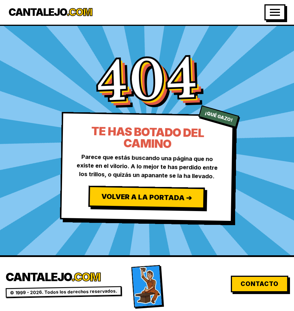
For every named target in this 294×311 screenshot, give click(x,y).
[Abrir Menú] (274, 12)
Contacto (259, 283)
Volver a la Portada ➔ (146, 197)
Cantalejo (50, 12)
